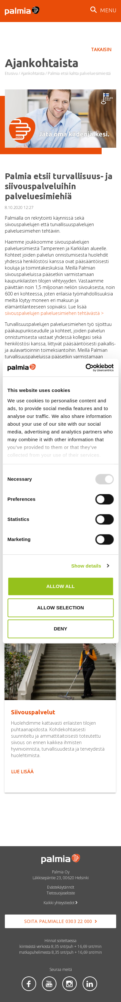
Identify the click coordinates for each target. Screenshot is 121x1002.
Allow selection (60, 607)
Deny (60, 628)
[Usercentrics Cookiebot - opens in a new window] (86, 367)
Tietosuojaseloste (60, 892)
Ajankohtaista (33, 73)
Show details (86, 566)
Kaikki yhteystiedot (60, 902)
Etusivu (11, 73)
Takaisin (101, 49)
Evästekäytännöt (60, 887)
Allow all (60, 586)
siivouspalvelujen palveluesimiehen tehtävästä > (54, 313)
